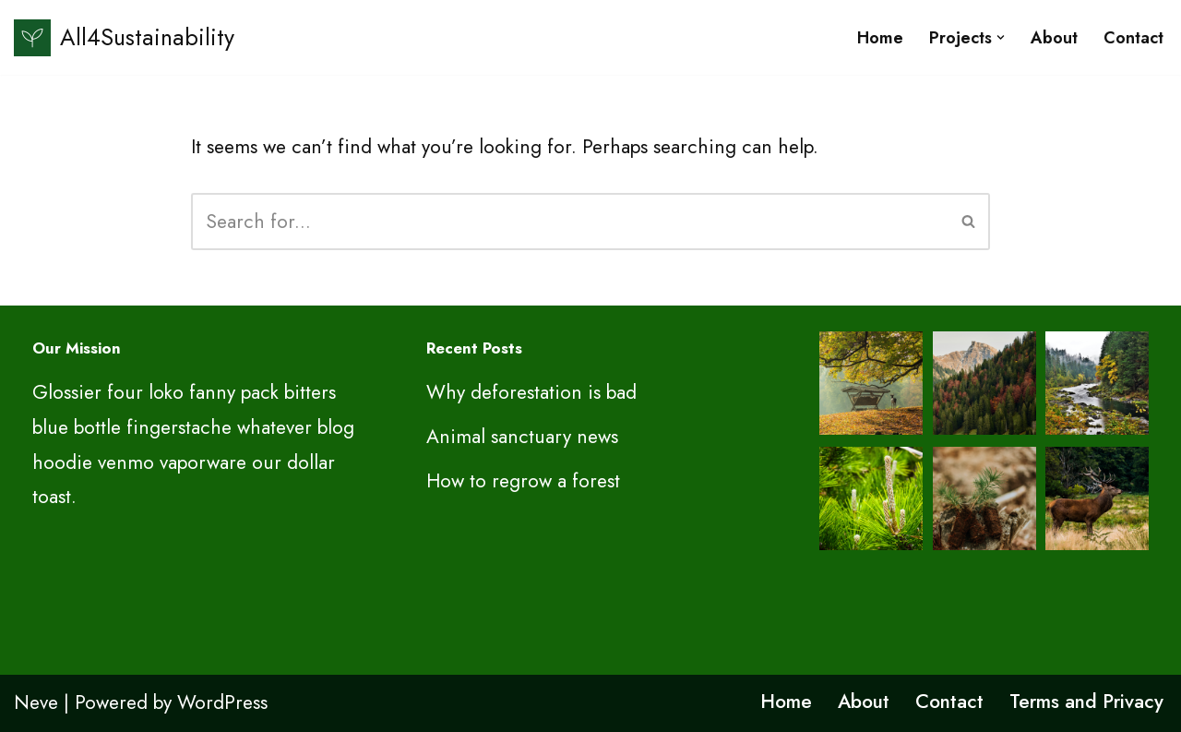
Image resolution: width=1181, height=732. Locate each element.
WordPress (222, 702)
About (1054, 38)
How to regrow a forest (523, 481)
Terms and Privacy (1086, 701)
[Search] (569, 221)
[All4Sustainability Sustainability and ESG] (124, 37)
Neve (36, 702)
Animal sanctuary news (522, 436)
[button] (1000, 37)
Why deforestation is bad (531, 392)
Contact (1133, 38)
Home (880, 38)
